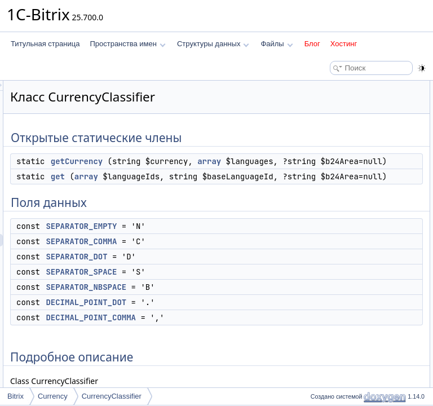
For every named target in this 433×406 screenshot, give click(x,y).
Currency (53, 396)
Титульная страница (45, 43)
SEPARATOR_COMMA (351, 149)
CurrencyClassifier (112, 396)
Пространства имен (127, 43)
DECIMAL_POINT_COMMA (358, 211)
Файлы (276, 43)
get (199, 254)
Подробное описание (340, 223)
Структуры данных (213, 43)
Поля (315, 273)
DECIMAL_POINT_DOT (352, 198)
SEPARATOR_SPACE (349, 174)
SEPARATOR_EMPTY (222, 366)
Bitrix (15, 396)
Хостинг (343, 43)
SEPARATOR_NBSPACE (354, 186)
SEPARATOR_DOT (345, 161)
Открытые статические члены (354, 87)
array (203, 214)
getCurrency (218, 189)
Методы (319, 236)
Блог (312, 43)
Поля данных (327, 124)
